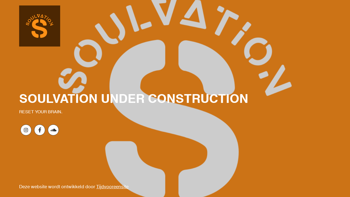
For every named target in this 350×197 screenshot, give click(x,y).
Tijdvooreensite (112, 187)
